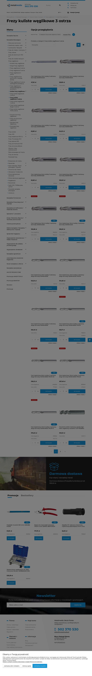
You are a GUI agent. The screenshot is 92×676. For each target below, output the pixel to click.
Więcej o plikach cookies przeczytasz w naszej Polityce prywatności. (22, 662)
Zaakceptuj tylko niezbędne (11, 666)
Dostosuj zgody (26, 666)
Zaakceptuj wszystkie (40, 666)
